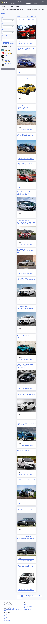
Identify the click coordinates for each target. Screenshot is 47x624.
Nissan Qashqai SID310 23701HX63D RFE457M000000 (26, 135)
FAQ (43, 1)
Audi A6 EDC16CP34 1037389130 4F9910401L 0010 (26, 307)
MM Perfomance (8, 55)
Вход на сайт (28, 609)
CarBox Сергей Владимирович (8, 64)
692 (40, 595)
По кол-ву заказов (29, 16)
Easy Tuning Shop (14, 607)
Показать (5, 43)
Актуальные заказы (36, 2)
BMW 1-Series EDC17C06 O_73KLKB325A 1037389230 (25, 537)
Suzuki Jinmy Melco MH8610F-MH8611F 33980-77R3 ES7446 (26, 566)
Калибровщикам (9, 616)
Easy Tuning (6, 2)
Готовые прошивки (28, 2)
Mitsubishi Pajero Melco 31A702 (26, 479)
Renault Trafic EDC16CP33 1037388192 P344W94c (24, 451)
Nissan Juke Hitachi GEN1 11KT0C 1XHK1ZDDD (24, 77)
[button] (45, 2)
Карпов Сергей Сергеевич (8, 60)
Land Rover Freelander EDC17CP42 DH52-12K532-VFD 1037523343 (26, 423)
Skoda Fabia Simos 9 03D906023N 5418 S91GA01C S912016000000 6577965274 (26, 222)
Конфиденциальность (10, 618)
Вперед (19, 598)
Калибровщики (21, 1)
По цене (37, 16)
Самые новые (20, 16)
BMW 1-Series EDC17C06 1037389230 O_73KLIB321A (25, 508)
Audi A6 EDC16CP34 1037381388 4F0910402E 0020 (26, 278)
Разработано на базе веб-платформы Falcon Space (13, 610)
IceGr (6, 52)
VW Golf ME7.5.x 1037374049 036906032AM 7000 (25, 49)
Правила (7, 617)
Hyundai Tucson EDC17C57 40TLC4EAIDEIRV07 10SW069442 (24, 107)
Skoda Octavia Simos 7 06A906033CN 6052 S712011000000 (23, 193)
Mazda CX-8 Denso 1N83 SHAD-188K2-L (26, 20)
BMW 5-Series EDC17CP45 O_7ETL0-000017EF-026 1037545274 (25, 365)
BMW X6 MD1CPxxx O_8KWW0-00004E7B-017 (25, 336)
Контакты (7, 620)
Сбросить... (12, 43)
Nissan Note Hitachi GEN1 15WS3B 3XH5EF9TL (24, 163)
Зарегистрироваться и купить (26, 43)
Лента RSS (8, 69)
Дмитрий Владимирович (10, 49)
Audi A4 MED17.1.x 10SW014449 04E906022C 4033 (25, 251)
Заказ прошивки (13, 2)
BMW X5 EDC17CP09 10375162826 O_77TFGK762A (26, 393)
